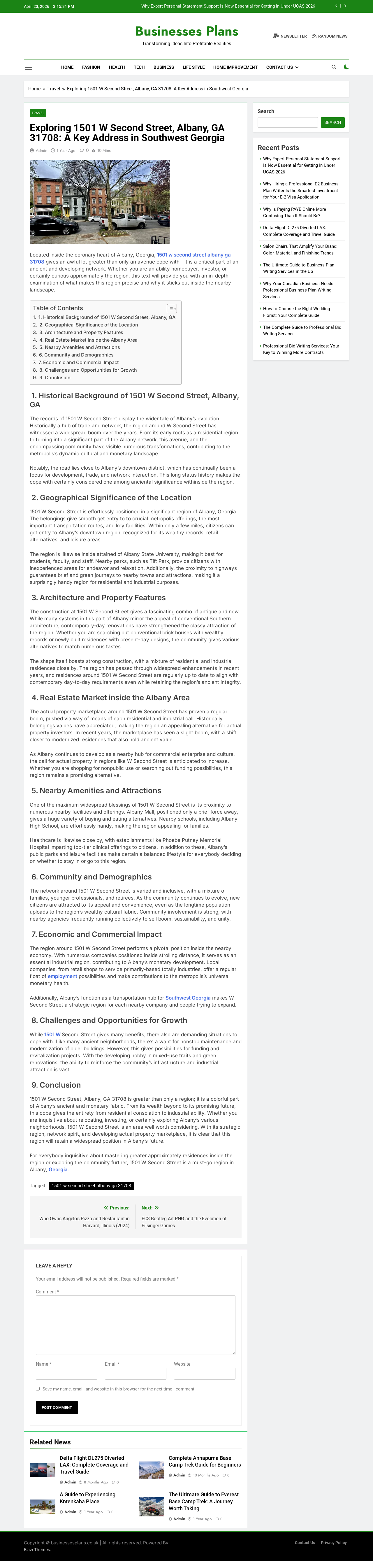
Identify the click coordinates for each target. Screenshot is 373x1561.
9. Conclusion (54, 378)
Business (164, 67)
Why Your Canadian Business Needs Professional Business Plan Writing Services (298, 290)
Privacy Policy (334, 1543)
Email (112, 1364)
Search (266, 111)
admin (41, 151)
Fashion (91, 67)
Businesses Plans (186, 31)
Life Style (194, 67)
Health (117, 67)
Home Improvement (235, 67)
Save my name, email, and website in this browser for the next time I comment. (119, 1389)
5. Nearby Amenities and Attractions (79, 347)
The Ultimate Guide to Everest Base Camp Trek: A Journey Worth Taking (204, 1502)
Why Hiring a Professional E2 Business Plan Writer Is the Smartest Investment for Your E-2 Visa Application (301, 190)
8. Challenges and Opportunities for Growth (87, 370)
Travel (37, 112)
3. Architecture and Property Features (80, 333)
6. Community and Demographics (76, 355)
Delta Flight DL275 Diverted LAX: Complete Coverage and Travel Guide (94, 1465)
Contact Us (279, 67)
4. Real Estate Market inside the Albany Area (88, 340)
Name (43, 1364)
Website (182, 1364)
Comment (47, 1292)
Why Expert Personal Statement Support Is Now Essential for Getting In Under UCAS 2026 (228, 6)
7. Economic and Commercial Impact (78, 363)
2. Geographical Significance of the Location (88, 325)
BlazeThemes (37, 1549)
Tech (139, 67)
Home (67, 67)
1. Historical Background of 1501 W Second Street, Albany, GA (106, 317)
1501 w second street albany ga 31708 (91, 1186)
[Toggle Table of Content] (168, 309)
